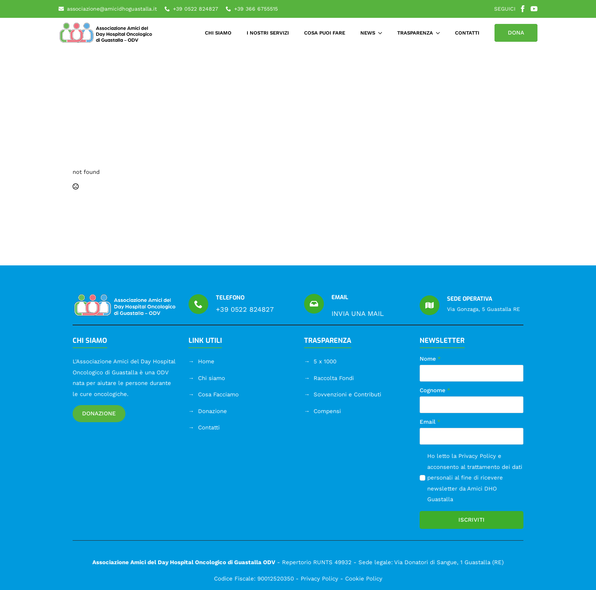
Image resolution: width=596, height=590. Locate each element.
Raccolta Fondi (334, 378)
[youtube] (534, 8)
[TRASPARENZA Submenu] (440, 33)
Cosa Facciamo (218, 394)
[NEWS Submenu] (382, 33)
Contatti (209, 427)
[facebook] (522, 8)
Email (430, 422)
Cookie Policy (363, 578)
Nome (430, 359)
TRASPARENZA (415, 33)
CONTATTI (467, 33)
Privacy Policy (477, 456)
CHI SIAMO (218, 33)
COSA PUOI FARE (324, 33)
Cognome (435, 390)
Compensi (327, 411)
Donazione (212, 411)
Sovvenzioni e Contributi (347, 394)
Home (206, 361)
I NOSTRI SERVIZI (268, 33)
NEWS (367, 33)
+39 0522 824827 (245, 309)
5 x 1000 (325, 361)
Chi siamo (211, 378)
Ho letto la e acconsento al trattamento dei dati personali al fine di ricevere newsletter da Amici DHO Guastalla (474, 478)
